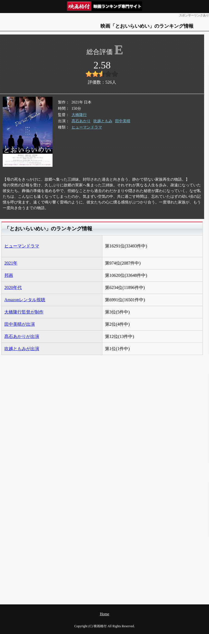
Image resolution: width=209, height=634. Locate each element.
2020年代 (13, 287)
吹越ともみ (102, 121)
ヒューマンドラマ (87, 127)
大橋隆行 (79, 115)
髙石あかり (81, 121)
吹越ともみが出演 (21, 348)
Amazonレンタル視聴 (24, 299)
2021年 (10, 263)
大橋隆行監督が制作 (24, 312)
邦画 (8, 275)
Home (104, 614)
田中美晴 (122, 121)
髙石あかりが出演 (21, 336)
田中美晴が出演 (19, 324)
